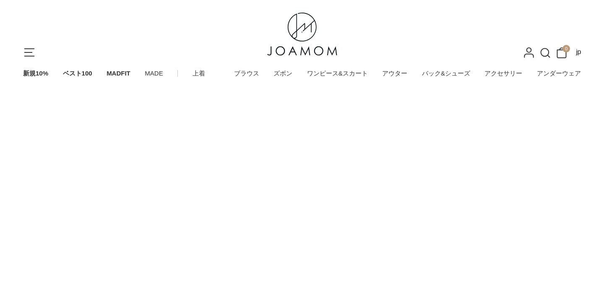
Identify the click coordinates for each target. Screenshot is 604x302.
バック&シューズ (446, 73)
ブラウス (246, 73)
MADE (154, 73)
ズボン (282, 73)
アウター (394, 73)
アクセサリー (503, 73)
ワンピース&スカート (337, 73)
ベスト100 (77, 73)
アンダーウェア (559, 73)
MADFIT (118, 73)
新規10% (35, 73)
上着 (199, 73)
